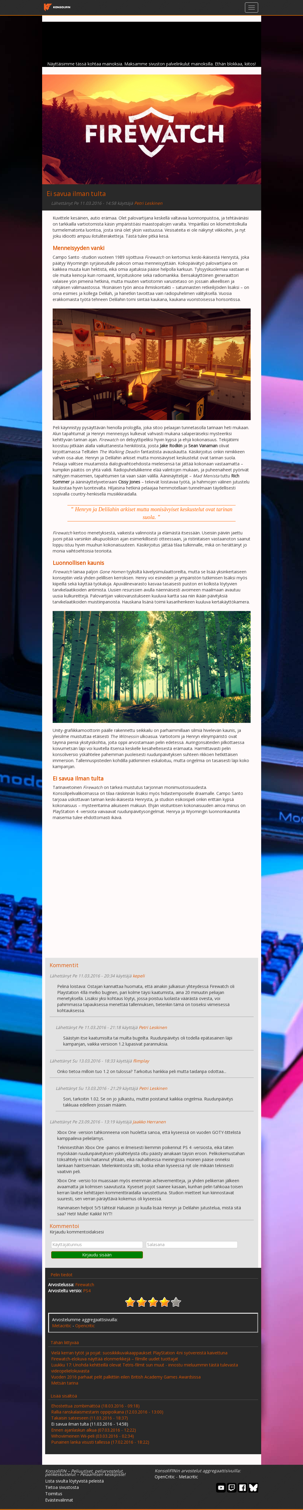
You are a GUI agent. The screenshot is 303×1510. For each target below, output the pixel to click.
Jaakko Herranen (149, 1122)
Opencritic (85, 1325)
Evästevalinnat (59, 1500)
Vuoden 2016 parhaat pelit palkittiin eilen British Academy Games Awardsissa (126, 1377)
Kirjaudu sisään (97, 1255)
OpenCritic (165, 1477)
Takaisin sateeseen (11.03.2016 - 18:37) (89, 1418)
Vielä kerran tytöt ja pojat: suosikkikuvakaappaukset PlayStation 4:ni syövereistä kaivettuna (139, 1353)
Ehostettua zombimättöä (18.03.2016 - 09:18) (95, 1406)
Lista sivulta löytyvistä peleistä (74, 1481)
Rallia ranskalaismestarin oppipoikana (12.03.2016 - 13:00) (107, 1412)
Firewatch (84, 1284)
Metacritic (61, 1325)
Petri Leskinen (148, 203)
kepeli (139, 976)
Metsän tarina (64, 1383)
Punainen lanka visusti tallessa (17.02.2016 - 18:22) (100, 1442)
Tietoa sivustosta (62, 1487)
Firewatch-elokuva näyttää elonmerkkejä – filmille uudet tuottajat (114, 1359)
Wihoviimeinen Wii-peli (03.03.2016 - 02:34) (92, 1436)
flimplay (141, 1061)
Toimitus (53, 1493)
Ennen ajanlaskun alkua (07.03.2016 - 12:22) (93, 1430)
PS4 (87, 1290)
